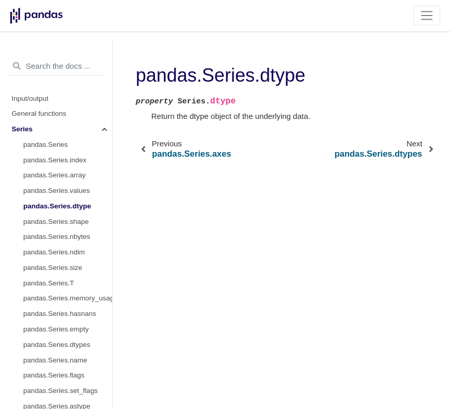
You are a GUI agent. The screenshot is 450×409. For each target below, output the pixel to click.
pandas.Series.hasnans (59, 239)
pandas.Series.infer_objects (66, 362)
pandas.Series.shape (56, 147)
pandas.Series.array (54, 100)
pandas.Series (45, 70)
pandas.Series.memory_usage (67, 224)
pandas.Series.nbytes (56, 162)
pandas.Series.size (52, 193)
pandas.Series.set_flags (60, 316)
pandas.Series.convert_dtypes (67, 347)
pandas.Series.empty (56, 255)
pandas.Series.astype (56, 332)
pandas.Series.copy (54, 378)
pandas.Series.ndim (54, 177)
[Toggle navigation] (427, 15)
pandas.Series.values (56, 116)
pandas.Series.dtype (57, 131)
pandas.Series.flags (54, 301)
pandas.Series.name (55, 286)
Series (22, 54)
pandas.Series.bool (53, 393)
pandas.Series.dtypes (56, 270)
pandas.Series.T (48, 209)
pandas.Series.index (54, 85)
